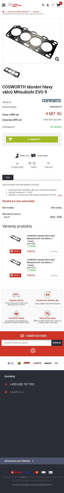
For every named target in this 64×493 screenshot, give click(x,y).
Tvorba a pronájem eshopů (25, 485)
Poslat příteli (17, 165)
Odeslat (57, 343)
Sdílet (32, 165)
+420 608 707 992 (22, 384)
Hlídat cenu (22, 155)
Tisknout (48, 165)
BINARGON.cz (45, 485)
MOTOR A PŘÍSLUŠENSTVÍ (18, 12)
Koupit (16, 251)
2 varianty (24, 139)
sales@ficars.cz (17, 392)
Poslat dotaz (39, 156)
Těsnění (36, 12)
